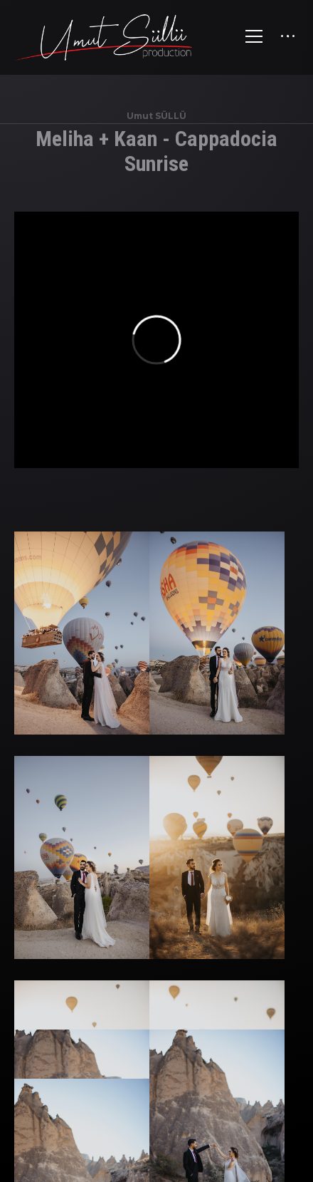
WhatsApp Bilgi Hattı (178, 1119)
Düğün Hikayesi (160, 1093)
